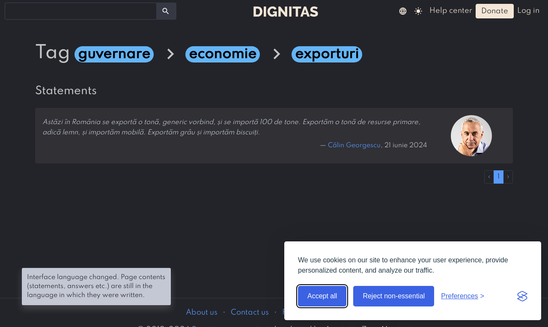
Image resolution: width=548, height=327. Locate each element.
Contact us (250, 312)
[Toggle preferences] (462, 296)
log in (528, 11)
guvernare (114, 54)
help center (450, 11)
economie (222, 54)
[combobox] (81, 11)
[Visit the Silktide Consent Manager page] (522, 296)
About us (201, 312)
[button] (403, 11)
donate (494, 11)
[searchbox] (12, 11)
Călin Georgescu (354, 145)
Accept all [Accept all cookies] (322, 296)
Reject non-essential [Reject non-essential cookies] (394, 296)
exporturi (327, 54)
